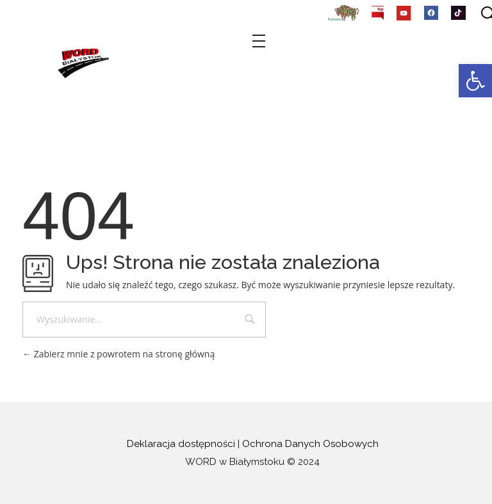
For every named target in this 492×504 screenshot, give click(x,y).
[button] (475, 80)
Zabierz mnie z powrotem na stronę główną (118, 354)
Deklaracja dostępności (181, 444)
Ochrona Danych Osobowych (310, 444)
